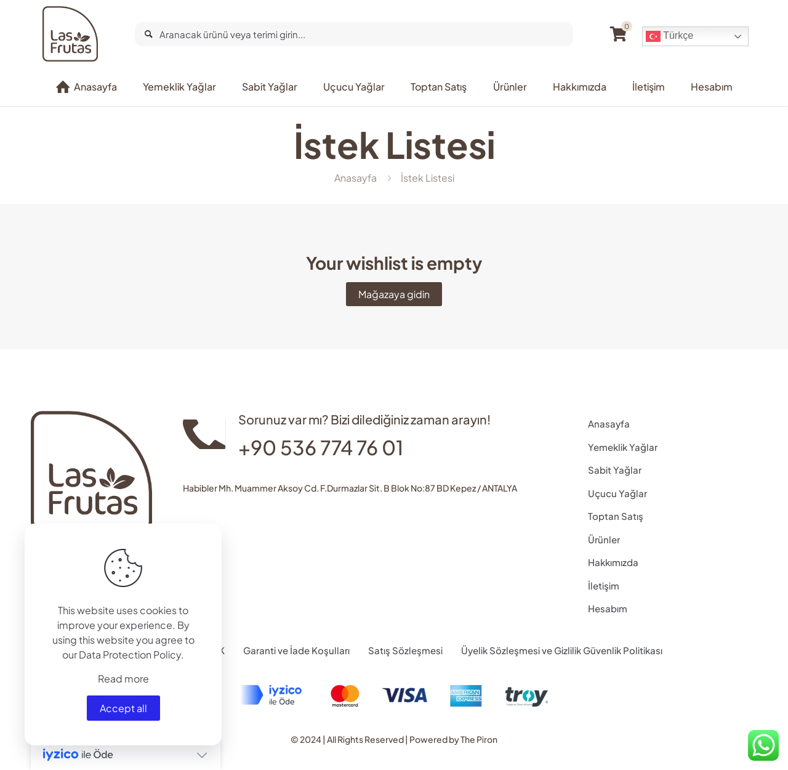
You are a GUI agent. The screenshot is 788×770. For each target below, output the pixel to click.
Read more (123, 678)
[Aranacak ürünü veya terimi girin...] (354, 34)
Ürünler (604, 539)
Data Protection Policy (130, 654)
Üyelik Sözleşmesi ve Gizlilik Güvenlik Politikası (561, 650)
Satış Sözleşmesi (405, 650)
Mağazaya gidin (394, 294)
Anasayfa (355, 177)
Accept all (123, 708)
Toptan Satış (615, 516)
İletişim (603, 585)
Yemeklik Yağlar (622, 447)
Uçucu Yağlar (617, 493)
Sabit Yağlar (614, 470)
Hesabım (607, 608)
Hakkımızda (613, 562)
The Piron (478, 739)
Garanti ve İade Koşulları (296, 650)
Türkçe (669, 36)
